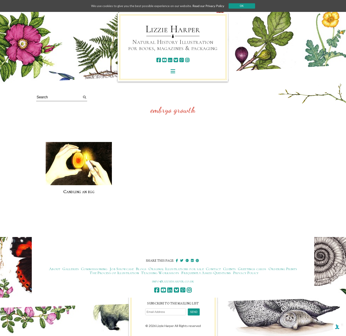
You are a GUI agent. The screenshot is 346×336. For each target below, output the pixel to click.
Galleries (70, 268)
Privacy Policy (246, 272)
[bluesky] (176, 60)
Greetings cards (252, 268)
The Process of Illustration (114, 272)
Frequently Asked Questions (206, 272)
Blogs (141, 268)
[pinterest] (181, 60)
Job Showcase (122, 268)
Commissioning (94, 268)
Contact (213, 268)
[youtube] (164, 60)
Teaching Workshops (160, 272)
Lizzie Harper (173, 29)
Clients (229, 268)
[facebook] (158, 60)
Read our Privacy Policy (208, 6)
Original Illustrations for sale (176, 268)
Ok (242, 5)
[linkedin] (170, 60)
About (54, 268)
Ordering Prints (283, 268)
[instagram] (187, 60)
